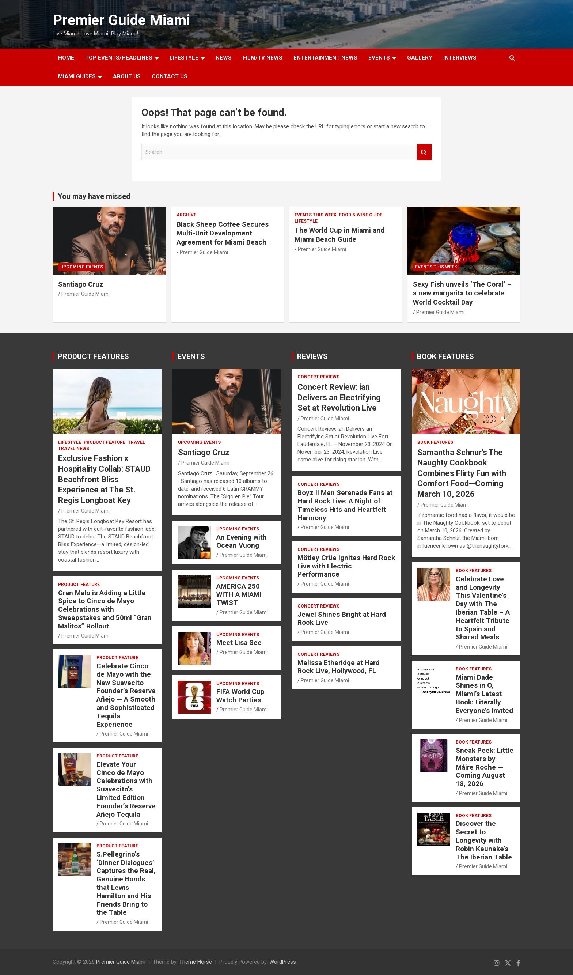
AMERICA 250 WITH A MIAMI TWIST (238, 594)
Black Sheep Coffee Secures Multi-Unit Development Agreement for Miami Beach (223, 233)
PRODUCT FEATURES (93, 356)
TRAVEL (136, 442)
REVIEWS (312, 356)
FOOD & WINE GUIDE (360, 215)
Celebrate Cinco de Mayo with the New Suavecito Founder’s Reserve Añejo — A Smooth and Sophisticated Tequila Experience (126, 695)
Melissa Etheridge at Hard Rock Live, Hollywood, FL (338, 666)
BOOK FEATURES (445, 356)
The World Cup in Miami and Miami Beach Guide (339, 234)
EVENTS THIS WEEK (316, 215)
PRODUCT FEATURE (104, 442)
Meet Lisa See (239, 642)
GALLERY (419, 57)
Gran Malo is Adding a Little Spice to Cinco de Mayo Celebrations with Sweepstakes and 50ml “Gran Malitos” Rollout (105, 609)
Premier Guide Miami (121, 20)
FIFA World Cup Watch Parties (240, 695)
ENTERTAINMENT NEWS (325, 57)
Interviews (460, 57)
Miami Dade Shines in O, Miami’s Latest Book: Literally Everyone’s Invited (484, 694)
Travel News (73, 448)
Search (424, 152)
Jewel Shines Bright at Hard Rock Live (341, 618)
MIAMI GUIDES (77, 76)
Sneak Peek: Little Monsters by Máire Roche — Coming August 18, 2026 (484, 767)
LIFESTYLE (184, 57)
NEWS (224, 57)
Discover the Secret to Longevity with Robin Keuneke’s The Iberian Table (484, 840)
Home (66, 57)
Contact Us (169, 76)
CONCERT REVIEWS (318, 376)
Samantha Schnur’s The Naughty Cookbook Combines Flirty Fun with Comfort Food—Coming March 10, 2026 (461, 473)
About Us (127, 76)
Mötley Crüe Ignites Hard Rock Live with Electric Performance (346, 566)
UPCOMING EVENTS (81, 266)
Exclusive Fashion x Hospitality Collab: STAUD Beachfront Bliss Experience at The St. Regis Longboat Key (104, 479)
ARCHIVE (186, 215)
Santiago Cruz (80, 284)
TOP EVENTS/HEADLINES (118, 57)
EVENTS (379, 57)
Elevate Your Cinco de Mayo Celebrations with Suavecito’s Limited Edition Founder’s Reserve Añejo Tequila (126, 789)
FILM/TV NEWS (262, 57)
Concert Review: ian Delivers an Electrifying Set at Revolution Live (339, 397)
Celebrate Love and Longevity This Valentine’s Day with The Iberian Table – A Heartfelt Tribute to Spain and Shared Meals (483, 608)
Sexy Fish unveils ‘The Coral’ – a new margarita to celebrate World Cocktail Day (462, 293)
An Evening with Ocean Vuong (241, 541)
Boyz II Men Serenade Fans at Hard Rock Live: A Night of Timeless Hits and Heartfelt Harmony (344, 505)
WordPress (282, 962)
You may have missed (94, 196)
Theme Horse (195, 962)
